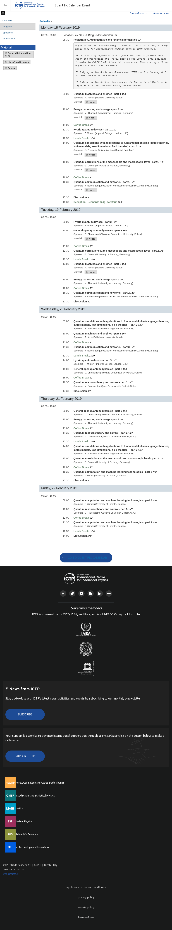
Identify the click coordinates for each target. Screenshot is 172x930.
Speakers (8, 32)
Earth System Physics (20, 821)
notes (90, 102)
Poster (10, 68)
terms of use (86, 917)
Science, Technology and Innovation (29, 847)
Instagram (90, 593)
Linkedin (100, 593)
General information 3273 (18, 54)
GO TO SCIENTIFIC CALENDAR (87, 557)
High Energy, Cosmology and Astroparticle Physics (36, 782)
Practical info (9, 38)
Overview (8, 20)
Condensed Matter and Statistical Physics (32, 795)
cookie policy (86, 907)
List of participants (17, 62)
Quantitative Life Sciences (23, 834)
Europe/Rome (137, 13)
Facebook (63, 593)
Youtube (81, 593)
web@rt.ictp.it (10, 874)
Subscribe (25, 714)
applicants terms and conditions (86, 887)
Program (7, 26)
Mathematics (16, 808)
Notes (90, 117)
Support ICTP (25, 756)
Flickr (109, 593)
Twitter (72, 593)
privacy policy (86, 897)
